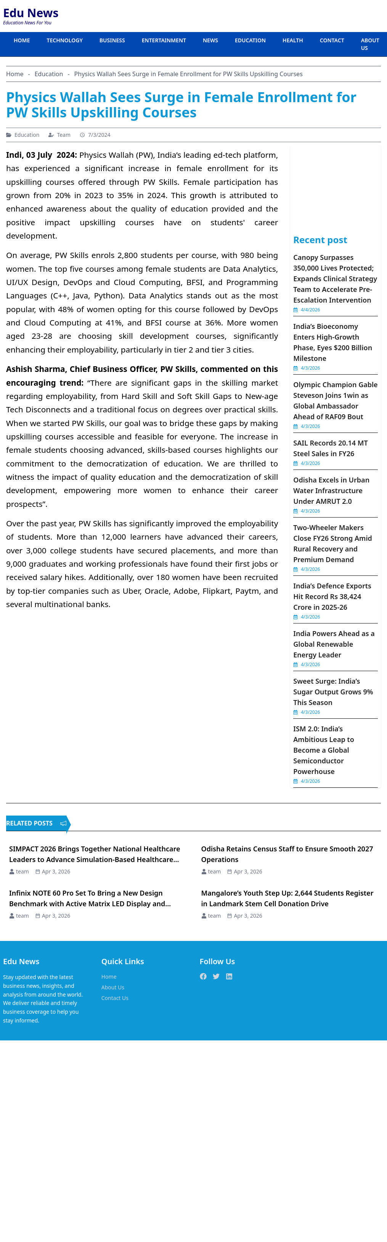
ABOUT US (370, 44)
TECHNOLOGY (64, 40)
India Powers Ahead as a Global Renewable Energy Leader (334, 644)
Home (109, 976)
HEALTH (293, 40)
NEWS (210, 40)
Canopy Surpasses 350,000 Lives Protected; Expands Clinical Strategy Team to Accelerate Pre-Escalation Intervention (335, 278)
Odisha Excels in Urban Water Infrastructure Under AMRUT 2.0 (331, 490)
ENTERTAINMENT (164, 40)
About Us (112, 987)
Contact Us (114, 998)
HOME (22, 40)
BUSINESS (112, 40)
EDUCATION (250, 40)
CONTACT (332, 40)
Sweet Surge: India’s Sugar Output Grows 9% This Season (333, 691)
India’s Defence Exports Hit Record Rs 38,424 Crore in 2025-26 (332, 596)
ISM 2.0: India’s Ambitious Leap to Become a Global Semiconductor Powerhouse (323, 750)
